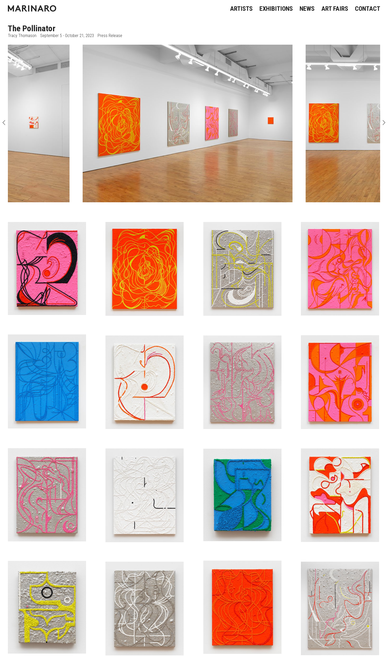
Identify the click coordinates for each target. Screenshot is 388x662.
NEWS (307, 8)
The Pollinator (31, 28)
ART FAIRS (334, 8)
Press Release (110, 35)
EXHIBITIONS (276, 8)
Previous (4, 123)
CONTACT (367, 8)
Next (384, 123)
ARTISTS (241, 8)
